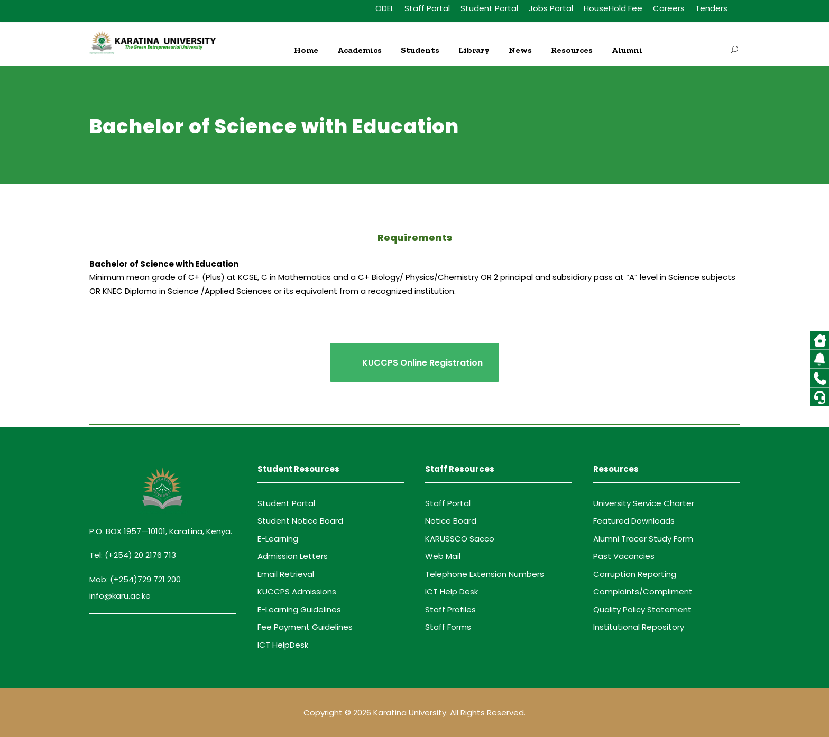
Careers (669, 8)
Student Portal (489, 8)
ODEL (384, 8)
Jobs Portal (551, 8)
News (520, 50)
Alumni (627, 50)
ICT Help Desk (451, 591)
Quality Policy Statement (642, 609)
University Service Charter (643, 503)
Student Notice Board (300, 520)
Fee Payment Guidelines (305, 626)
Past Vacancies (624, 556)
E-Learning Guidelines (299, 609)
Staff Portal (427, 8)
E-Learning (277, 538)
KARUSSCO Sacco (459, 538)
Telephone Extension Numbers (484, 574)
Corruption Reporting (634, 574)
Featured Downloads (634, 520)
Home (306, 50)
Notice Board (450, 520)
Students (420, 50)
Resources (572, 50)
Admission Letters (292, 556)
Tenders (711, 8)
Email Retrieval (285, 574)
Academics (359, 50)
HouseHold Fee (613, 8)
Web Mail (442, 556)
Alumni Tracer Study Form (643, 538)
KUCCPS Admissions (296, 591)
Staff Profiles (450, 609)
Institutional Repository (638, 626)
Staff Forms (448, 626)
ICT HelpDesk (282, 644)
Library (474, 50)
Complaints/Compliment (643, 591)
